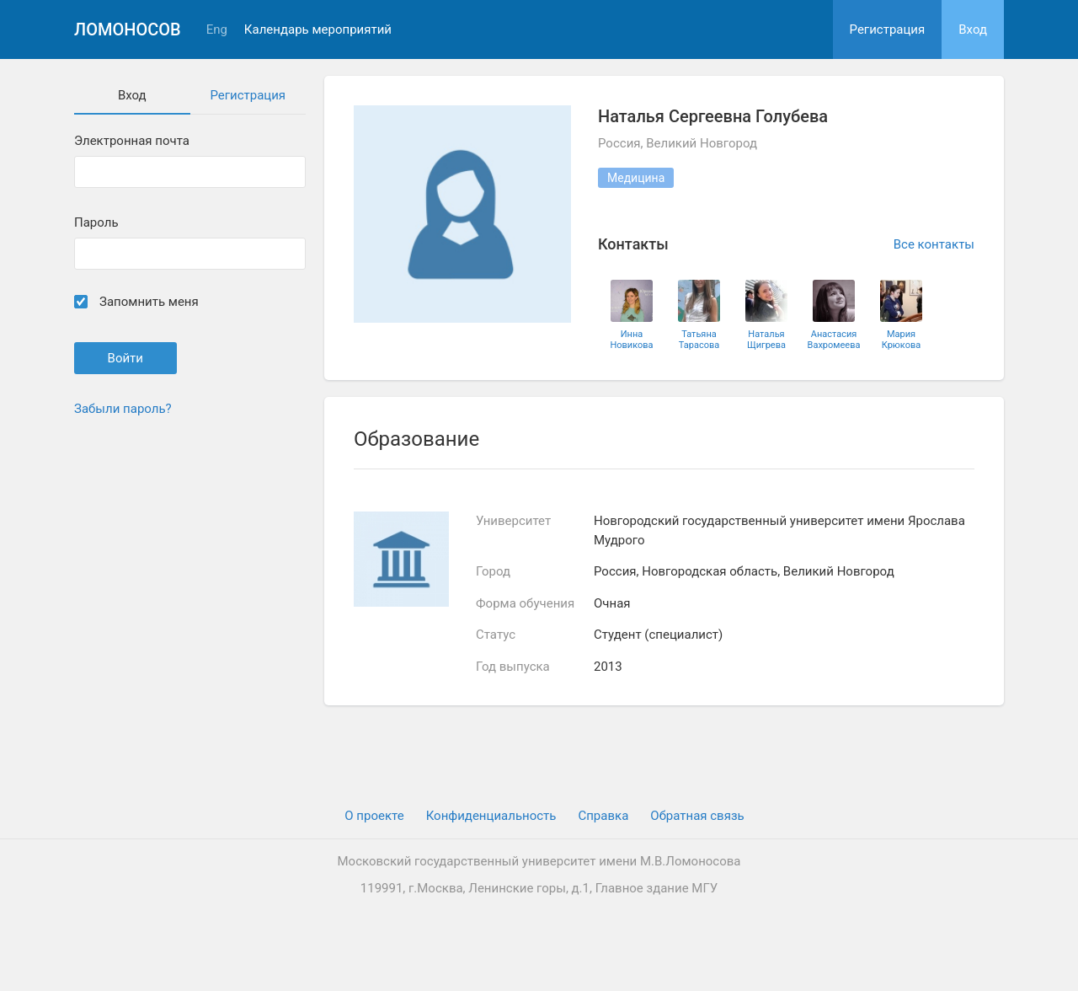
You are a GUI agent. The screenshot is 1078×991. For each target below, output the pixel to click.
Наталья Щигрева (766, 340)
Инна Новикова (631, 340)
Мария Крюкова (901, 340)
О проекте (373, 815)
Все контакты (934, 244)
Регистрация (888, 29)
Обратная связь (697, 815)
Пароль (96, 223)
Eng (216, 30)
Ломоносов (127, 29)
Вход (972, 29)
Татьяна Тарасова (699, 340)
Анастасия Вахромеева (834, 340)
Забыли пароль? (123, 408)
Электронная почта (131, 141)
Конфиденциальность (491, 815)
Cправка (603, 815)
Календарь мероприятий (318, 30)
